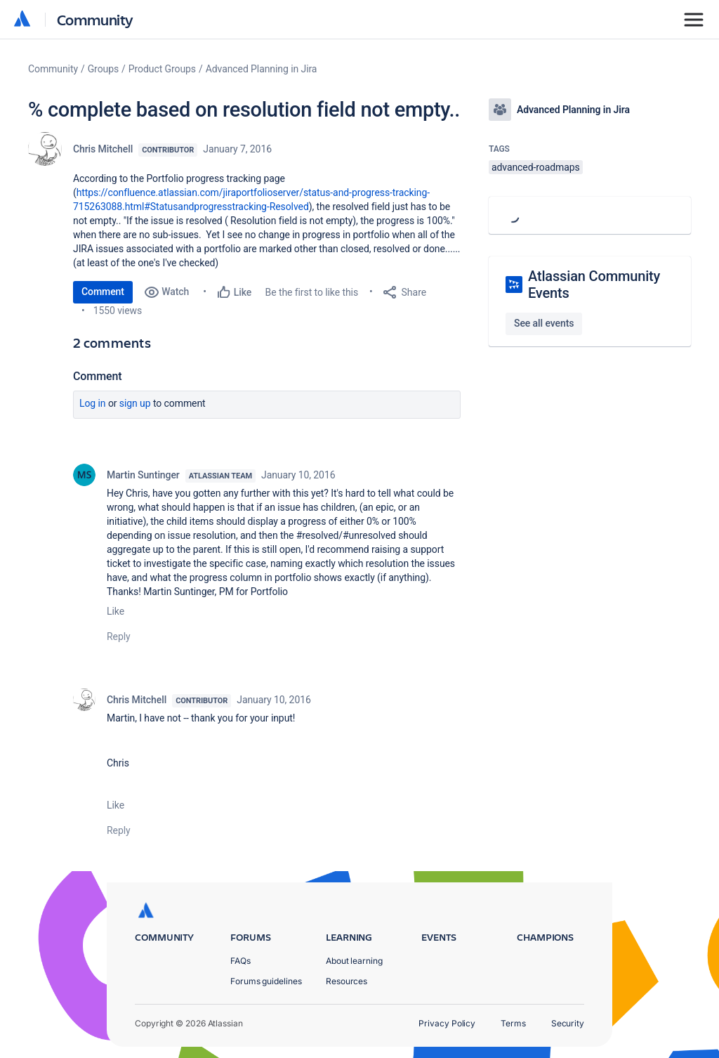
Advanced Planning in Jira (261, 68)
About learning (354, 960)
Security (567, 1023)
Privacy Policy (446, 1023)
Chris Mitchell (103, 149)
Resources (346, 981)
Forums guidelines (266, 981)
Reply (119, 636)
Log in (92, 403)
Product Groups (162, 68)
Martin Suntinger (143, 475)
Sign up (135, 403)
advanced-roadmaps (536, 167)
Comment (102, 291)
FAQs (240, 960)
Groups (103, 68)
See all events (544, 323)
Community (95, 19)
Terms (513, 1023)
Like (115, 611)
